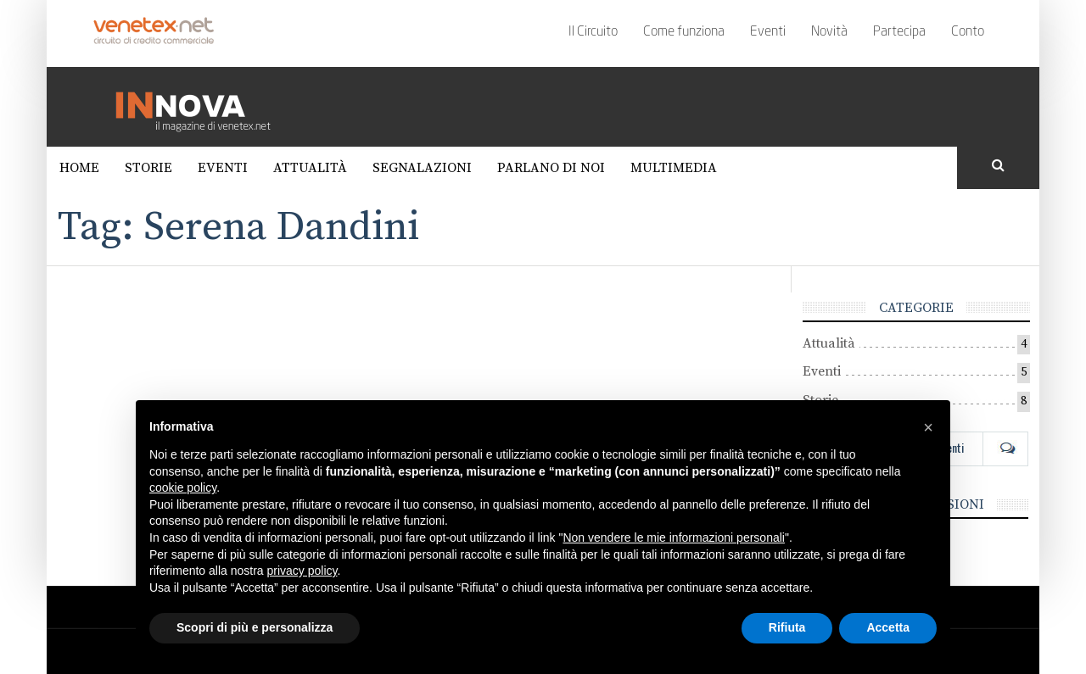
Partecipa (899, 32)
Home (79, 167)
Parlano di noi (551, 167)
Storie (148, 167)
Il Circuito (593, 32)
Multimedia (673, 167)
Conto (967, 32)
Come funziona (684, 32)
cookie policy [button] (182, 487)
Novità (829, 32)
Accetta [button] (888, 627)
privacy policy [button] (302, 570)
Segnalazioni (422, 167)
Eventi (768, 32)
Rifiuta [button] (787, 627)
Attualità (310, 167)
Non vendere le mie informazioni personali (673, 537)
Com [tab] (1005, 447)
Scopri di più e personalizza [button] (254, 627)
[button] (928, 427)
